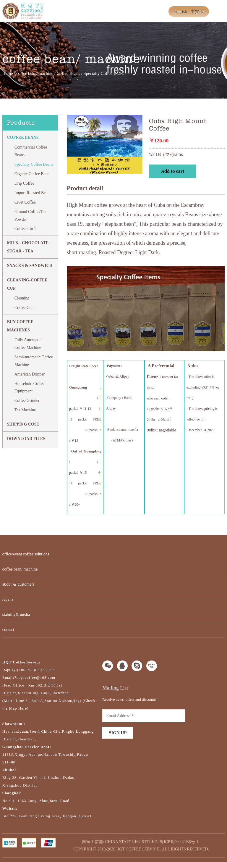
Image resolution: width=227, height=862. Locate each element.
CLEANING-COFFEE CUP (27, 284)
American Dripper (29, 374)
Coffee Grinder (27, 400)
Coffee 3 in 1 (25, 228)
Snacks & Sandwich (30, 265)
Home (7, 73)
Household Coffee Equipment (29, 387)
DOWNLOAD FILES (26, 438)
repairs (8, 599)
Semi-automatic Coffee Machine (33, 361)
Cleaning (22, 298)
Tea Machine (25, 410)
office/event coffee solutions (25, 554)
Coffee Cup (24, 307)
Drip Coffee (24, 183)
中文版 (197, 11)
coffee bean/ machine (34, 73)
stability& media (16, 614)
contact (8, 629)
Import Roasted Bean (32, 193)
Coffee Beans (68, 73)
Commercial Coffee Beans (30, 151)
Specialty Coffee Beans (33, 164)
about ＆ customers (18, 584)
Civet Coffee (25, 202)
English (180, 11)
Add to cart (172, 171)
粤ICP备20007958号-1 (179, 842)
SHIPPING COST (23, 424)
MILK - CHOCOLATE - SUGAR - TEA (29, 247)
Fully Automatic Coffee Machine (27, 344)
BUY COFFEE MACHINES (20, 326)
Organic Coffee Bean (31, 174)
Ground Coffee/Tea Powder (30, 216)
